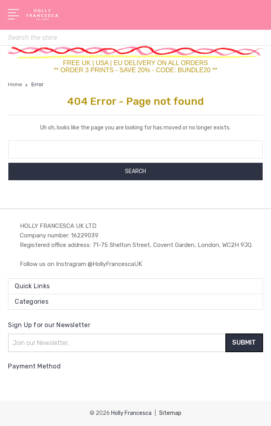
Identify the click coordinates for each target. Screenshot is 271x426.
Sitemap (170, 413)
